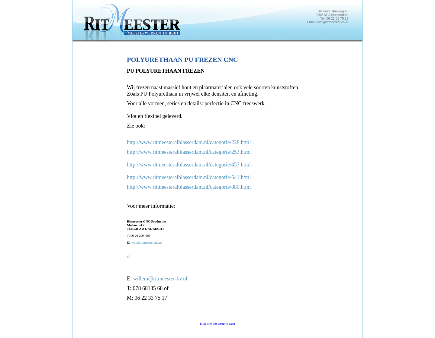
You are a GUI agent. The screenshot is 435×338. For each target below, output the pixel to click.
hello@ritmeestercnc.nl (146, 242)
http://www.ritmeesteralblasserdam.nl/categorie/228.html (189, 142)
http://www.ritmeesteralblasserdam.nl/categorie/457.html (189, 165)
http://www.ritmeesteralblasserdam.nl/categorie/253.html (189, 152)
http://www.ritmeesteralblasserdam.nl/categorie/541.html (189, 177)
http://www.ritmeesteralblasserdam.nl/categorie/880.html (189, 187)
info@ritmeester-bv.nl (333, 22)
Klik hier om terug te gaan (217, 323)
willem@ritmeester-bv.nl (160, 279)
